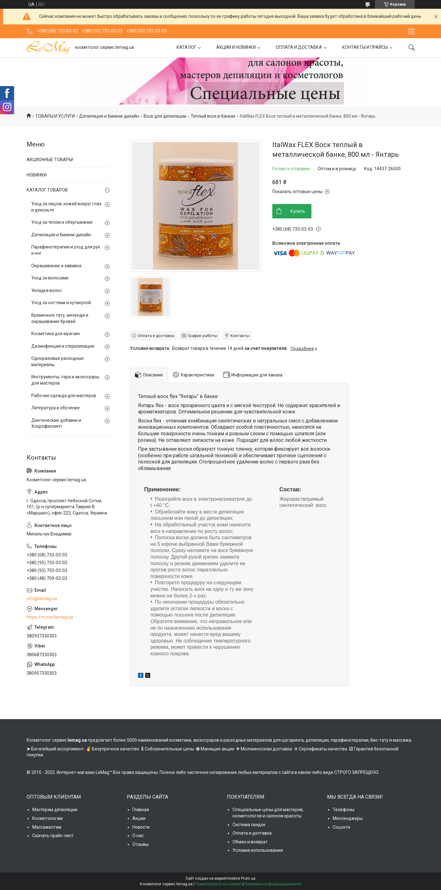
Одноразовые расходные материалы (57, 361)
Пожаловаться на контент (218, 884)
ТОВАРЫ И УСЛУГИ (55, 116)
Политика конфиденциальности (272, 884)
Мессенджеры (348, 818)
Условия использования (258, 850)
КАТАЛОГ (186, 47)
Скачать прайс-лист (53, 835)
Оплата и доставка (252, 833)
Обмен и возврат (250, 841)
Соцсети (341, 827)
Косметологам (47, 818)
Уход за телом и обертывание (62, 222)
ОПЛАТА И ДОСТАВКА (299, 47)
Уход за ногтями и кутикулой (61, 302)
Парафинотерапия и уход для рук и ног (65, 250)
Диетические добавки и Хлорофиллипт (56, 423)
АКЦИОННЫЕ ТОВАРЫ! (50, 159)
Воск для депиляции (165, 116)
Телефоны (343, 809)
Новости (141, 827)
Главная (140, 809)
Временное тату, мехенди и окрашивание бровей (59, 318)
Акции (139, 818)
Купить (297, 211)
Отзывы (140, 844)
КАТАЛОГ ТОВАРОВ (47, 189)
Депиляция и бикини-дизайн (109, 116)
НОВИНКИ (37, 174)
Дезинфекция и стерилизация (62, 346)
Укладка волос (46, 290)
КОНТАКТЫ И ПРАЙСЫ (365, 47)
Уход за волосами (50, 277)
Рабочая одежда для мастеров (63, 395)
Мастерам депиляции (54, 809)
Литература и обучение (55, 407)
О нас (138, 835)
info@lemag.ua (42, 598)
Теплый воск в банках (213, 116)
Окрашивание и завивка (56, 265)
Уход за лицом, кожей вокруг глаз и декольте (66, 206)
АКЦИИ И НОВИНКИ (236, 47)
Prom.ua (248, 878)
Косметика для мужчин (55, 333)
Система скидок (249, 824)
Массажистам (46, 827)
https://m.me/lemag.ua (50, 617)
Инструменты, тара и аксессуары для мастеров (65, 380)
